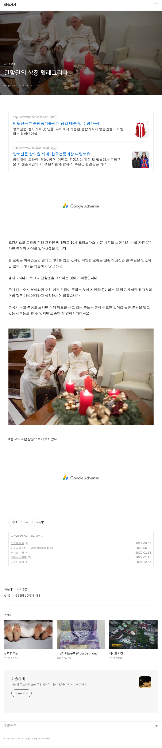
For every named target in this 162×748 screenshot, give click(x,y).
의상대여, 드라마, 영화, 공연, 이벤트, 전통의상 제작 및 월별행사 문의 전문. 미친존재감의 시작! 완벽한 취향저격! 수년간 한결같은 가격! (67, 162)
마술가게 (10, 5)
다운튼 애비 (17, 561)
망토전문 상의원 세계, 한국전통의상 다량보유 (51, 154)
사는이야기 (17, 535)
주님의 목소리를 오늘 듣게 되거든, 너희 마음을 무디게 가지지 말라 (49, 684)
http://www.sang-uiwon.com (31, 147)
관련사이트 (10, 725)
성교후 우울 (17, 543)
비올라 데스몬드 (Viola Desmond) (30, 547)
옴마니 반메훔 (19, 557)
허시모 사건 (17, 552)
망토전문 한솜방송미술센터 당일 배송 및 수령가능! (56, 123)
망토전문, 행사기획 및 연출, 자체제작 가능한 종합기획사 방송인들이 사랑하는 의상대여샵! (68, 131)
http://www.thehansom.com (30, 117)
